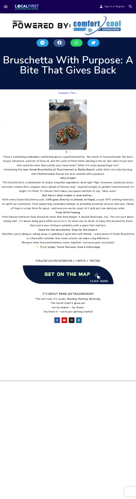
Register (120, 6)
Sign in (108, 6)
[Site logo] (27, 7)
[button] (42, 43)
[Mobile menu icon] (5, 7)
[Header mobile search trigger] (130, 6)
